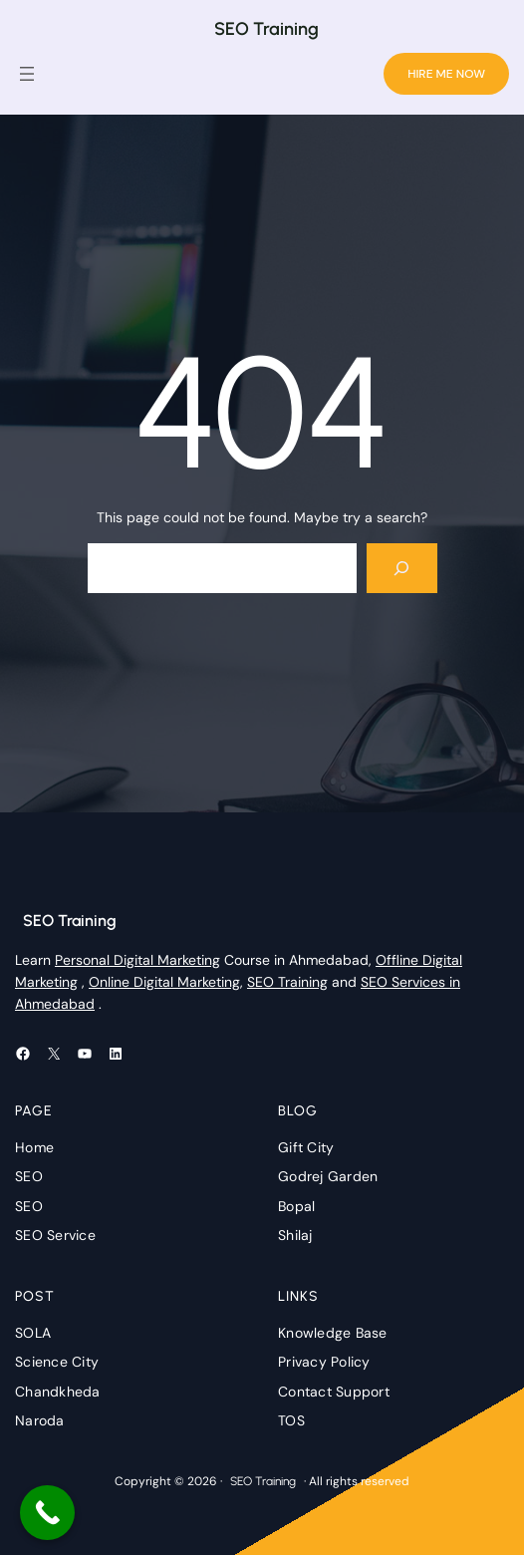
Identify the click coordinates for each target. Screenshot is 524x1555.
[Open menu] (27, 74)
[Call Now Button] (47, 1512)
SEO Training (266, 29)
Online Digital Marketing (164, 982)
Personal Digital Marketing (137, 960)
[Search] (402, 567)
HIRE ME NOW (446, 74)
